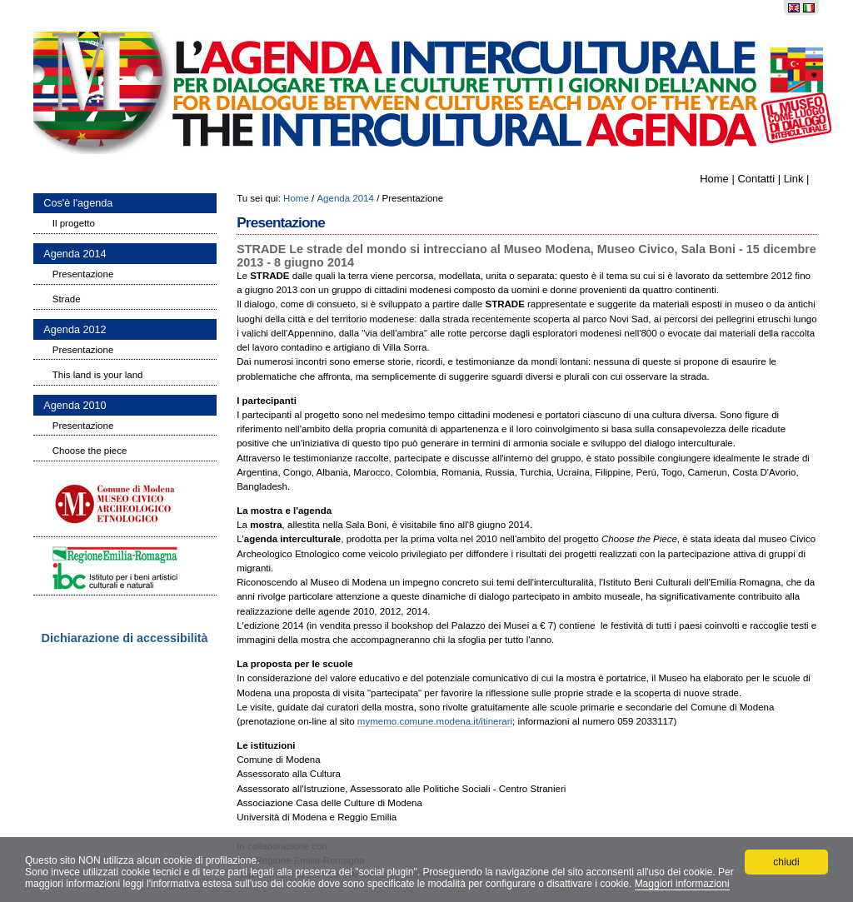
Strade (66, 299)
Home (714, 178)
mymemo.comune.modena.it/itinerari (434, 721)
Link (794, 178)
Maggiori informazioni (682, 884)
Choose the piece (89, 451)
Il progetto (73, 223)
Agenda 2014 (345, 198)
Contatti (756, 178)
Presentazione (83, 274)
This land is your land (97, 375)
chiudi (786, 862)
